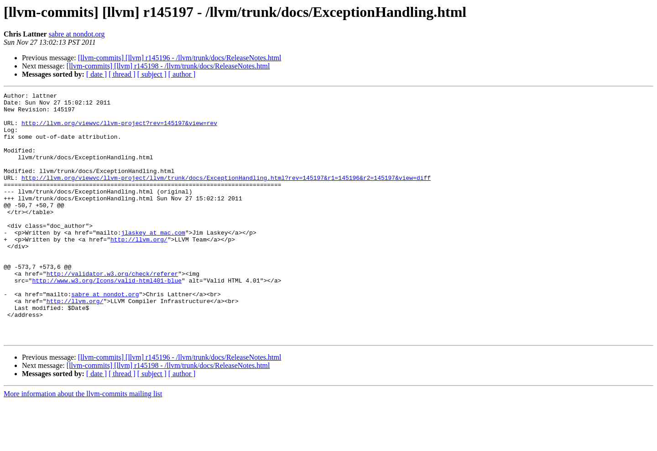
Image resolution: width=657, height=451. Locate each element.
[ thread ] (122, 74)
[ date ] (96, 74)
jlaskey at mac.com (153, 261)
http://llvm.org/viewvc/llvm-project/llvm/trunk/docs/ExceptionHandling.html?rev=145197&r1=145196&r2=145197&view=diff (226, 195)
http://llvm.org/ (138, 269)
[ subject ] (152, 74)
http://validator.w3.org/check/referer (112, 310)
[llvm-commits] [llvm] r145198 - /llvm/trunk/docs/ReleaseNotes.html (168, 66)
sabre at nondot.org (77, 34)
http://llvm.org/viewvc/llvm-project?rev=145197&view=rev (119, 130)
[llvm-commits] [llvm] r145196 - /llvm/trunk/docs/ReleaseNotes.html (180, 58)
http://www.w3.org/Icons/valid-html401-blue (107, 319)
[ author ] (182, 74)
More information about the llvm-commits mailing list (83, 443)
